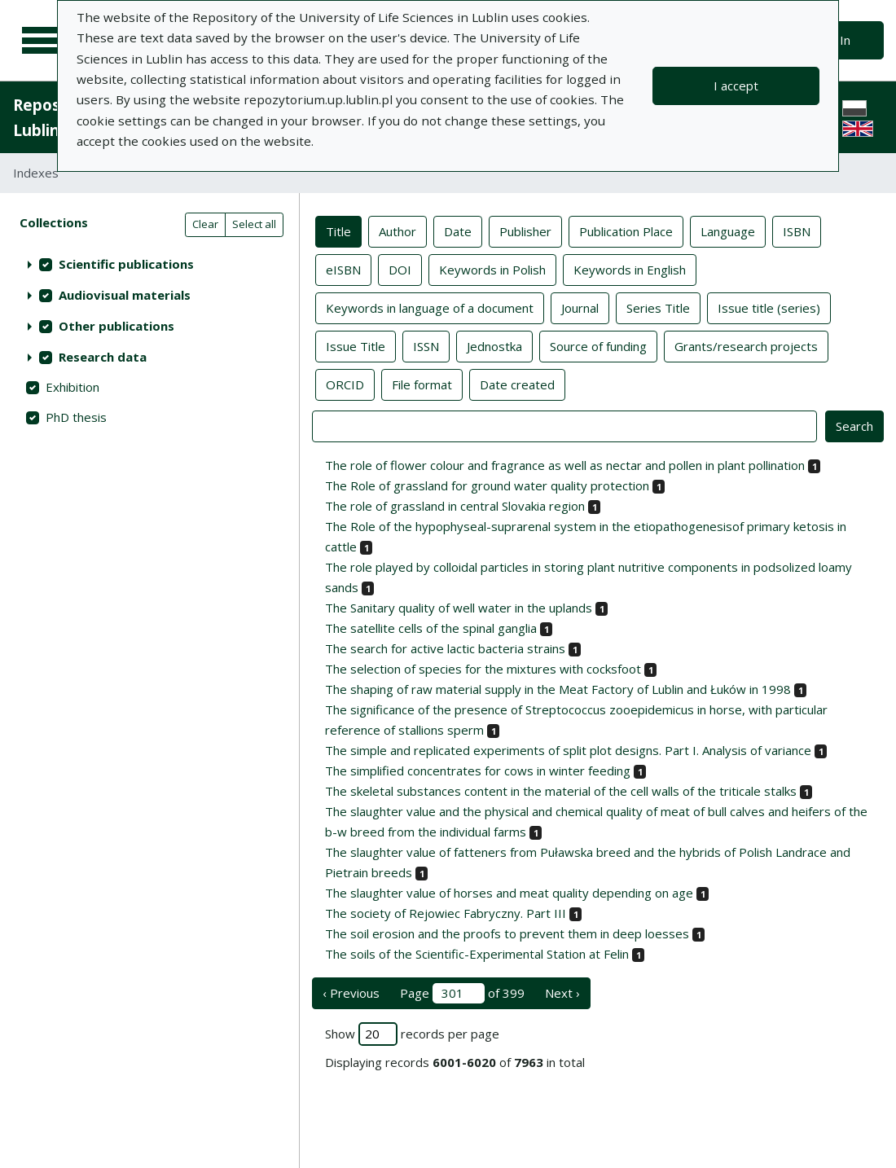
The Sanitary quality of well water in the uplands (458, 607)
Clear (205, 224)
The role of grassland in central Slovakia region (455, 506)
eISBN (343, 269)
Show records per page (412, 1034)
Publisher (525, 230)
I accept (736, 85)
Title (338, 230)
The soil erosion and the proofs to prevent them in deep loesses (507, 933)
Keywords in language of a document (430, 307)
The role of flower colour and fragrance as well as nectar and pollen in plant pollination (565, 465)
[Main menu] (42, 41)
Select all (254, 224)
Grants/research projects (746, 345)
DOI (400, 269)
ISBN (796, 230)
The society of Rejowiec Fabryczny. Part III (445, 913)
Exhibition (72, 387)
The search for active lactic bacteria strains (445, 648)
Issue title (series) (769, 307)
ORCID (345, 384)
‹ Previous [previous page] (351, 993)
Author (397, 230)
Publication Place (626, 230)
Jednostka (494, 345)
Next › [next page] (562, 993)
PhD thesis (76, 417)
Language (728, 230)
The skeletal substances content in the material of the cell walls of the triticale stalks (561, 791)
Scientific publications (126, 264)
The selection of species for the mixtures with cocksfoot (483, 669)
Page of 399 (462, 993)
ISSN (426, 345)
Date (458, 230)
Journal (580, 307)
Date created (517, 384)
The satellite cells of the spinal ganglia (431, 628)
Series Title (658, 307)
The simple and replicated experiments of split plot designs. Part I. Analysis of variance (568, 750)
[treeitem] (149, 264)
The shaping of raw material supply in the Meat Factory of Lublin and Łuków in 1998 (558, 689)
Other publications (116, 326)
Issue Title (355, 345)
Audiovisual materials (125, 295)
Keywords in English (629, 269)
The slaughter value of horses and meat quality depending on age (509, 893)
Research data (103, 357)
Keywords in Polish (492, 269)
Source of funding (598, 345)
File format (422, 384)
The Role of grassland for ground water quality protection (487, 485)
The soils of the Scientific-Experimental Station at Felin (477, 954)
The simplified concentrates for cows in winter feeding (477, 770)
